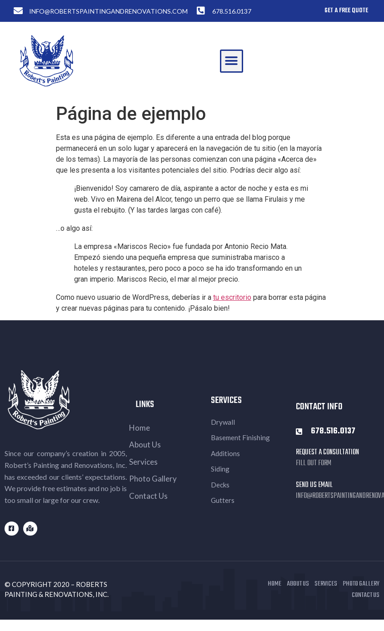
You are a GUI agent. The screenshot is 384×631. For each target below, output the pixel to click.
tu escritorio (232, 297)
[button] (231, 61)
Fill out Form (313, 463)
